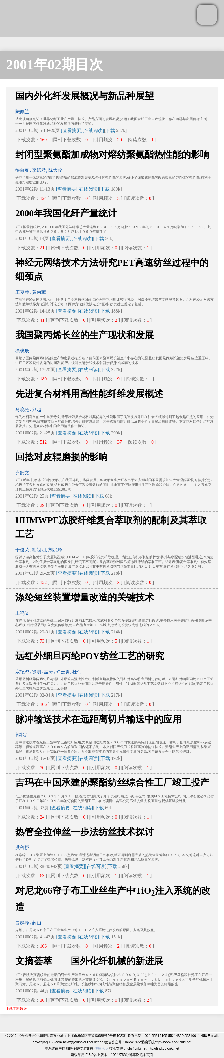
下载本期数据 (16, 1009)
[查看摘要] (72, 130)
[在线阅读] (93, 130)
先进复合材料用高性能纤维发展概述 (89, 393)
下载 (110, 130)
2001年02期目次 (54, 64)
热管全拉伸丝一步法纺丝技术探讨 (84, 832)
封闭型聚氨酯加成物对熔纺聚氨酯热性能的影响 (112, 154)
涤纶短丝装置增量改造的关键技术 (84, 597)
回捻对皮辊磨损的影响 (61, 457)
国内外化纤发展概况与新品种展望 (84, 96)
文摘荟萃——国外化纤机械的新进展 (89, 961)
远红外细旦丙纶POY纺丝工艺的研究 (89, 656)
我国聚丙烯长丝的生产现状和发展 (84, 335)
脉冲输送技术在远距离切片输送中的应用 (98, 719)
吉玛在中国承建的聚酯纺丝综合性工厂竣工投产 (112, 782)
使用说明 (101, 1048)
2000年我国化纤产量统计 (66, 213)
